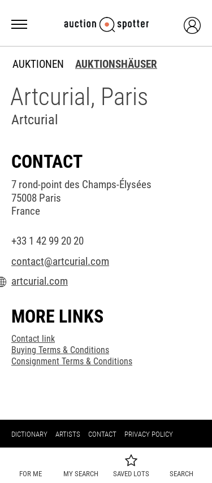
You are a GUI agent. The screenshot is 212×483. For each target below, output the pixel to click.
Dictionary (29, 434)
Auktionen (38, 64)
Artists (67, 434)
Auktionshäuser (116, 64)
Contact (102, 434)
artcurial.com (39, 281)
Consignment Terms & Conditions (71, 361)
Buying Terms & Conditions (60, 350)
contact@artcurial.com (60, 261)
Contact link (33, 338)
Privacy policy (148, 434)
